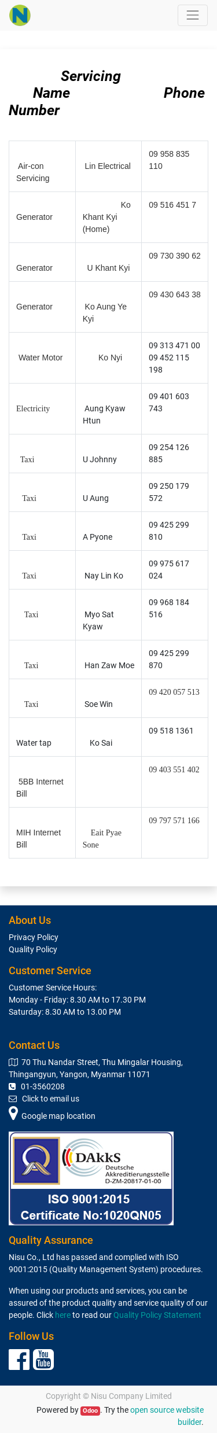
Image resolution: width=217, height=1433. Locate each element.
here (63, 1315)
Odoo (90, 1410)
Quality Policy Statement (157, 1315)
